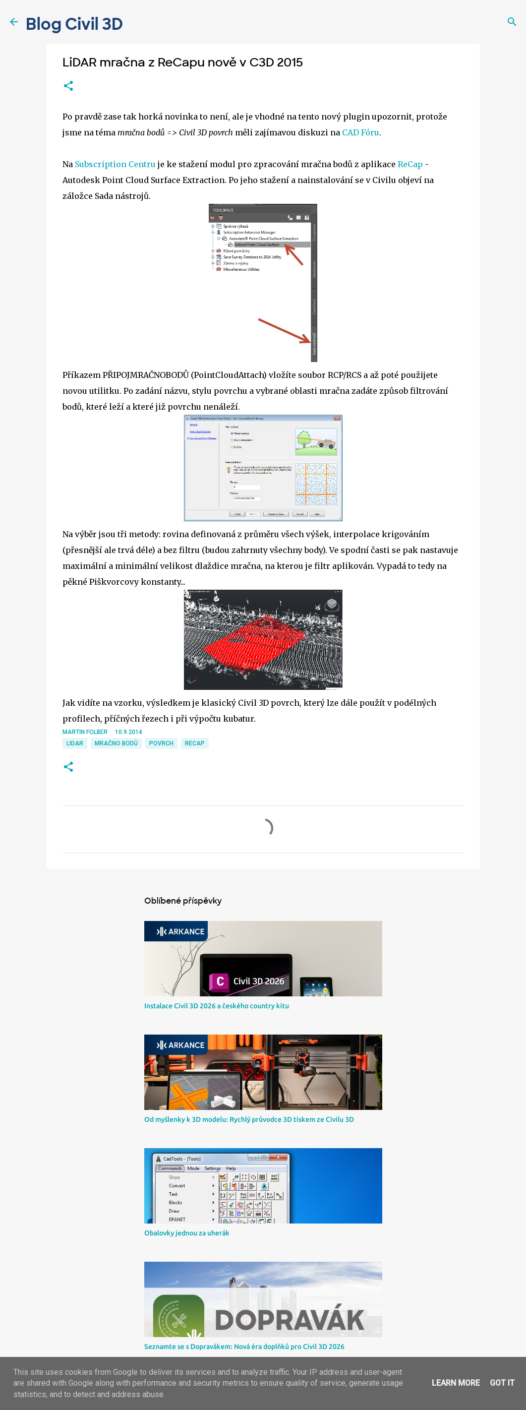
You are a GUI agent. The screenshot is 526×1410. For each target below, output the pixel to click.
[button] (68, 86)
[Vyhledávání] (512, 22)
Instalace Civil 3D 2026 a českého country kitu (216, 1006)
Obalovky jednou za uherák (187, 1233)
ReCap (410, 164)
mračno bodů (116, 743)
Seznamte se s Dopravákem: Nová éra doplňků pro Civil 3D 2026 (244, 1346)
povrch (161, 743)
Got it (502, 1383)
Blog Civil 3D (74, 24)
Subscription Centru (115, 164)
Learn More (456, 1383)
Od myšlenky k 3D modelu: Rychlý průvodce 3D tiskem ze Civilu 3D (249, 1119)
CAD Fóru (360, 132)
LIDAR (74, 743)
